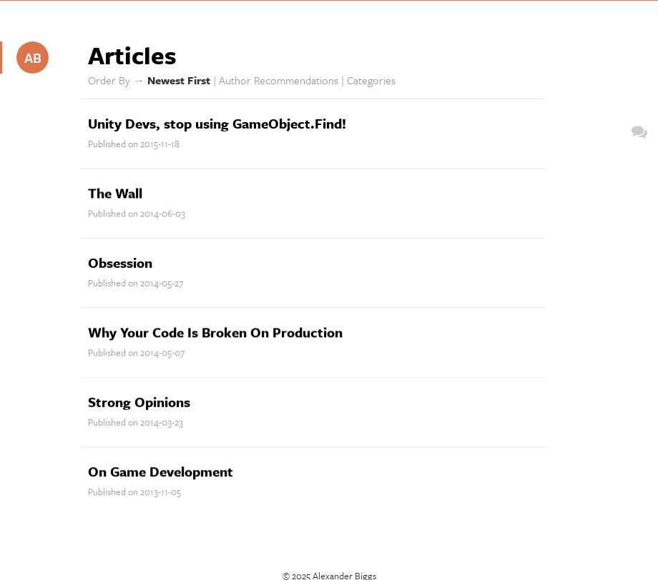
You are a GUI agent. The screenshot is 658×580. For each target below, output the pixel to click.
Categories (371, 80)
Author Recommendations (278, 80)
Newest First (178, 80)
